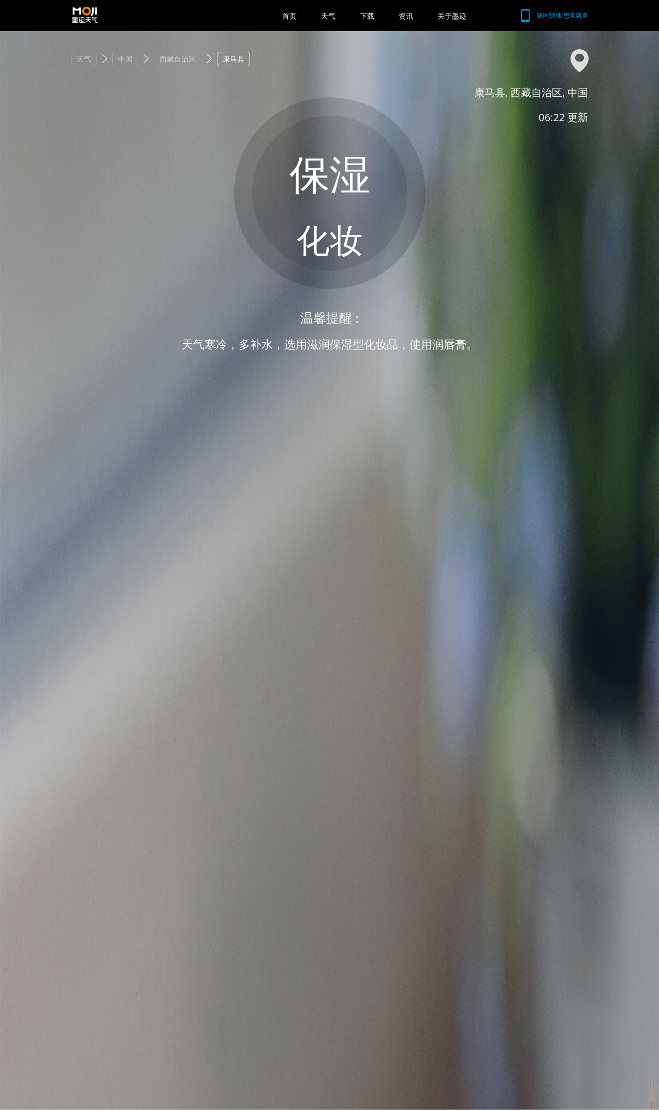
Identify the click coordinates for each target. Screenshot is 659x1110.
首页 (289, 16)
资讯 (406, 16)
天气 (328, 16)
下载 (367, 16)
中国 (125, 59)
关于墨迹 (451, 16)
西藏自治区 (177, 59)
